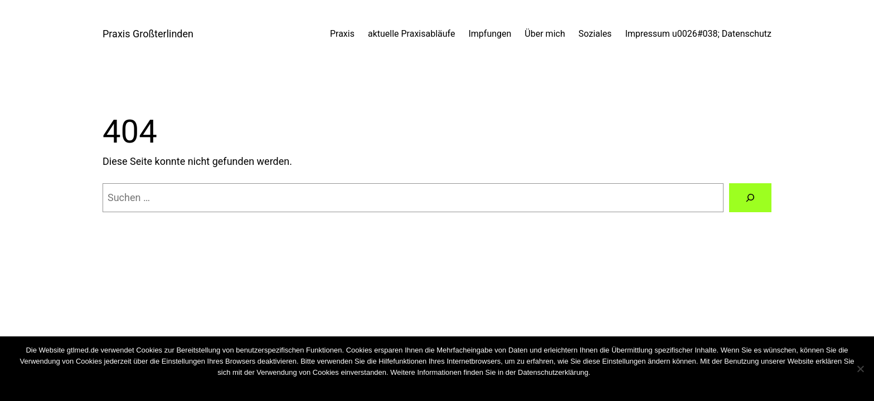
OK (407, 387)
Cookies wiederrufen (623, 372)
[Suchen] (750, 197)
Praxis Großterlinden (148, 34)
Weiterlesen (458, 387)
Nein (426, 387)
